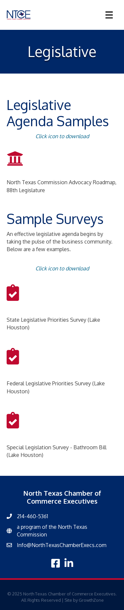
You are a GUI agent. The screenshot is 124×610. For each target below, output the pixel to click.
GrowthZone (91, 600)
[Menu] (109, 15)
